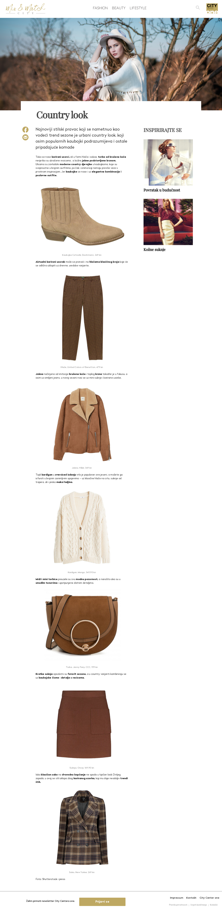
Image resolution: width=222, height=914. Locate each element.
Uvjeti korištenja (199, 905)
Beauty (118, 8)
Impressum (176, 898)
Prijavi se (102, 901)
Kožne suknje (154, 249)
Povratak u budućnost (162, 189)
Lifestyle (138, 8)
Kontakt (191, 898)
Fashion (100, 8)
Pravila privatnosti (178, 905)
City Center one (209, 898)
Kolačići (214, 905)
